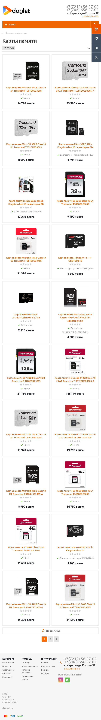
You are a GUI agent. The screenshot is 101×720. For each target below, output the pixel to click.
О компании (8, 662)
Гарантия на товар (27, 677)
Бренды (45, 670)
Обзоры (45, 673)
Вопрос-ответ (48, 666)
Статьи (44, 662)
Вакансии (6, 673)
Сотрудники (8, 670)
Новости (6, 666)
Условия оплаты (30, 666)
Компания (8, 659)
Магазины (7, 677)
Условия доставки (26, 671)
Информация (49, 659)
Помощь (27, 659)
